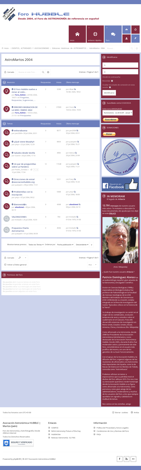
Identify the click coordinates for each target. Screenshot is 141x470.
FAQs (99, 434)
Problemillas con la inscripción (22, 193)
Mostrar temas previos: (25, 244)
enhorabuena (20, 130)
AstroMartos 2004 (97, 48)
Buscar (43, 72)
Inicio (6, 48)
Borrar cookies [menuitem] (121, 412)
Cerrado (10, 72)
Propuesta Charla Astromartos (20, 229)
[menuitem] (126, 29)
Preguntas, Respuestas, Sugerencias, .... (24, 98)
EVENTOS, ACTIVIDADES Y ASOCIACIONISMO (30, 48)
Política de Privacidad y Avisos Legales (113, 428)
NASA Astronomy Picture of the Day (66, 431)
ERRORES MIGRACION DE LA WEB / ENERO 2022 (25, 108)
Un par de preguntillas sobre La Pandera (24, 165)
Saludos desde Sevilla (24, 153)
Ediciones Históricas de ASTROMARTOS (69, 48)
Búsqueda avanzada (48, 72)
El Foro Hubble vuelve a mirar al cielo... (24, 90)
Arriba (136, 412)
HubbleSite (56, 434)
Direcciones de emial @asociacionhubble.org (23, 180)
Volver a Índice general (16, 264)
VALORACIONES (19, 217)
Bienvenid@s (20, 204)
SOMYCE (54, 428)
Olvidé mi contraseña (111, 77)
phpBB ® (17, 459)
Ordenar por (59, 244)
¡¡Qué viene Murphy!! (24, 141)
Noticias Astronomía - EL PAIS (63, 437)
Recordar (107, 81)
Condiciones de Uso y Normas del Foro (113, 431)
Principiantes (25, 115)
